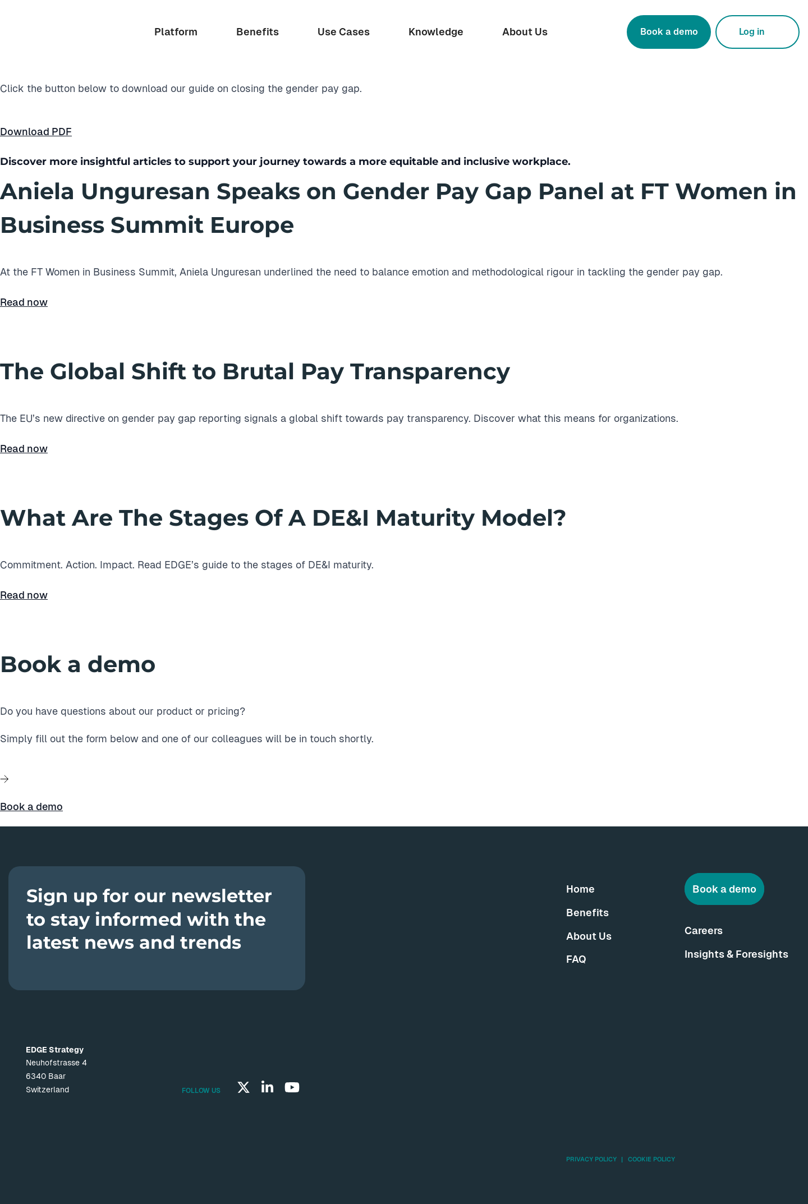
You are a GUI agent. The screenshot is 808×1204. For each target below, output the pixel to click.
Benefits (257, 32)
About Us (525, 32)
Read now (24, 302)
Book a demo (669, 31)
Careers (704, 930)
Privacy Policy (591, 1159)
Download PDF (36, 131)
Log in (752, 31)
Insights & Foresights (736, 954)
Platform (176, 32)
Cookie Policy (651, 1159)
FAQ (576, 959)
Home (580, 889)
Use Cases (344, 32)
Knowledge (435, 32)
